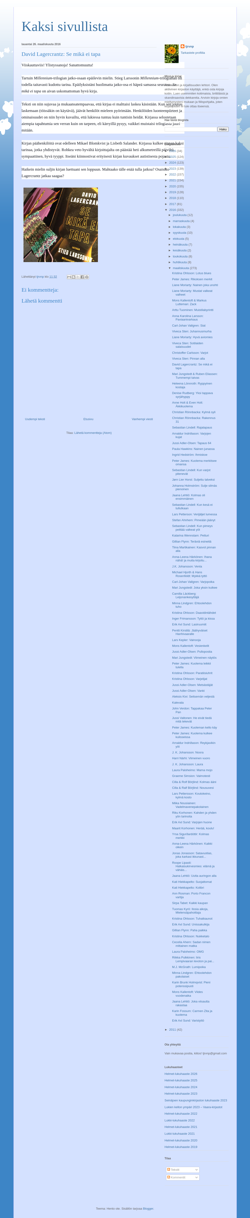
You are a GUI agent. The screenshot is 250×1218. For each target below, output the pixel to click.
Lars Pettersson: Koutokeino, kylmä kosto (191, 795)
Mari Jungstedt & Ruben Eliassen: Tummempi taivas (195, 375)
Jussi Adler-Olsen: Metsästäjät (192, 685)
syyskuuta (180, 232)
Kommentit (176, 1177)
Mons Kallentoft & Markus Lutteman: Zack (189, 302)
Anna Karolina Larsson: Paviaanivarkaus (187, 317)
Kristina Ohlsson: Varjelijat (189, 679)
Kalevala (178, 702)
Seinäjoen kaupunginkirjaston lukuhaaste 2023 (196, 1100)
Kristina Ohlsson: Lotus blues (191, 273)
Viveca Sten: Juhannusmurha (192, 331)
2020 (173, 186)
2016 (173, 210)
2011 (173, 1029)
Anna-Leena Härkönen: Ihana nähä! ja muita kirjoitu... (192, 558)
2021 (173, 180)
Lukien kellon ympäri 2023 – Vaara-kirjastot (193, 1107)
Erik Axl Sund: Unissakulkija (190, 924)
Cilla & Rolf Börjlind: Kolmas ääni (194, 782)
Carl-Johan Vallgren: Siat (189, 325)
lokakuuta (180, 227)
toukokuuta (180, 256)
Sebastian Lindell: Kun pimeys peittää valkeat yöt (192, 527)
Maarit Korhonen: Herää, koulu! (193, 828)
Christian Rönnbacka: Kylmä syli (193, 412)
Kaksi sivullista (65, 26)
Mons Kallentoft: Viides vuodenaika (187, 993)
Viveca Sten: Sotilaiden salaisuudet (187, 345)
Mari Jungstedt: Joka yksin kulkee (194, 587)
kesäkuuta (180, 250)
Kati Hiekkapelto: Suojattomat (192, 882)
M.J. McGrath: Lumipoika (189, 967)
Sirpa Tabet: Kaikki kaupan (190, 903)
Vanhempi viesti (142, 419)
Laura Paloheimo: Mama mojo (192, 770)
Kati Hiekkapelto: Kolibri (188, 887)
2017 (173, 204)
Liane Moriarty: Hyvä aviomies (192, 337)
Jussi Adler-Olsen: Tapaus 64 (191, 443)
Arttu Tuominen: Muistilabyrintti (192, 310)
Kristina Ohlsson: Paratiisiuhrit (192, 673)
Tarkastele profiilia (193, 52)
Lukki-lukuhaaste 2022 (180, 1120)
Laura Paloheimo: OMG (188, 951)
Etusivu (88, 419)
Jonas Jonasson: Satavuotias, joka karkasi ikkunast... (192, 855)
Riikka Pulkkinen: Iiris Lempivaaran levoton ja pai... (193, 959)
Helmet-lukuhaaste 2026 (181, 1074)
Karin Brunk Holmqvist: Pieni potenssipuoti (191, 984)
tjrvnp (189, 46)
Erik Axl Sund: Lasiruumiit (189, 624)
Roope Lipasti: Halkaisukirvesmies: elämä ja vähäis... (193, 866)
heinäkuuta (180, 244)
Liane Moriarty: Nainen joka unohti (195, 285)
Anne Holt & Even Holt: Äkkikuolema (187, 404)
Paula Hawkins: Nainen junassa (193, 449)
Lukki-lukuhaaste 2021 (180, 1133)
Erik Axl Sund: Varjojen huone (192, 822)
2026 (173, 151)
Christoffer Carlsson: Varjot (190, 352)
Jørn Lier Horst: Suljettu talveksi (193, 479)
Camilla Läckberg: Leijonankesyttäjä (185, 595)
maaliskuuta (181, 268)
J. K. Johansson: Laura (187, 764)
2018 (173, 198)
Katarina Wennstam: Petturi (190, 535)
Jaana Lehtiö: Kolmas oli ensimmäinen (188, 497)
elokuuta (179, 238)
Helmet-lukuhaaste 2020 (181, 1140)
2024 (173, 162)
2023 (173, 168)
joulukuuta (180, 215)
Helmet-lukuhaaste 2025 (181, 1080)
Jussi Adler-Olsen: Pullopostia (192, 651)
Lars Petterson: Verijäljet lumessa (194, 514)
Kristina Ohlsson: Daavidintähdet (194, 612)
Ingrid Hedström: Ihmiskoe (189, 454)
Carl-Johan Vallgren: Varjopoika (193, 582)
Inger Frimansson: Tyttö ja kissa (193, 618)
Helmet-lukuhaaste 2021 (181, 1127)
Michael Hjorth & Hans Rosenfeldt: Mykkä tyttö (189, 574)
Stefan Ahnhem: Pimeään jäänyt (193, 520)
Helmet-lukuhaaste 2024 (181, 1087)
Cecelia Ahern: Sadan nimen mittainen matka (191, 944)
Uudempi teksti (35, 419)
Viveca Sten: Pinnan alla (188, 358)
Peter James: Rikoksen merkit (192, 279)
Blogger (148, 1208)
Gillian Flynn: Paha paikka (189, 930)
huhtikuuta (180, 262)
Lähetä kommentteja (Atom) (93, 433)
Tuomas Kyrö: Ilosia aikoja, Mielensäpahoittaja (190, 910)
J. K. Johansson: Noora (187, 752)
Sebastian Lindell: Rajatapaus (192, 427)
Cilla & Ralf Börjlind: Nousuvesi (193, 788)
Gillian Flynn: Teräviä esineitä (191, 541)
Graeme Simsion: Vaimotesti (191, 776)
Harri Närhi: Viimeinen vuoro (191, 758)
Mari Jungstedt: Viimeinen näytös (194, 657)
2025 (173, 157)
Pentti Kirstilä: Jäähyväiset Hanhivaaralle (189, 632)
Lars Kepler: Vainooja (186, 640)
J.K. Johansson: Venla (187, 566)
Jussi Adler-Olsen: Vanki (188, 690)
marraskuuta (181, 221)
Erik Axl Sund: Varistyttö (188, 1020)
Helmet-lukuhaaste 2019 (181, 1147)
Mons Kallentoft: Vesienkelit (190, 646)
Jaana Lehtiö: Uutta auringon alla (194, 875)
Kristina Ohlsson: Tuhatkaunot (192, 918)
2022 (173, 174)
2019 (173, 192)
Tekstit (173, 1169)
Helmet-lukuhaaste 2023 (181, 1093)
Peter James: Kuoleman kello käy (194, 727)
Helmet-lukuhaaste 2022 (181, 1113)
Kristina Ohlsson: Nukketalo (190, 936)
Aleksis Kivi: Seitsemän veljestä (193, 696)
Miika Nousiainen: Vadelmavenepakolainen (190, 805)
